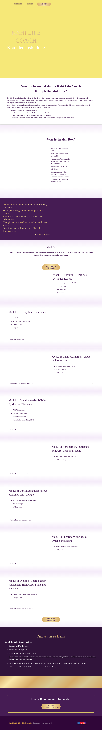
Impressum (45, 723)
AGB (50, 723)
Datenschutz (36, 723)
